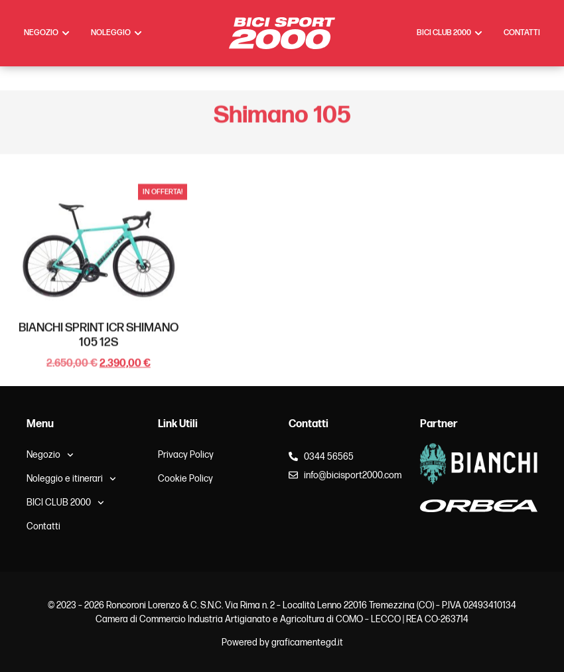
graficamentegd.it (307, 642)
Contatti (43, 526)
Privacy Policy (186, 454)
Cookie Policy (185, 478)
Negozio (50, 455)
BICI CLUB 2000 (65, 503)
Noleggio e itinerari (71, 479)
